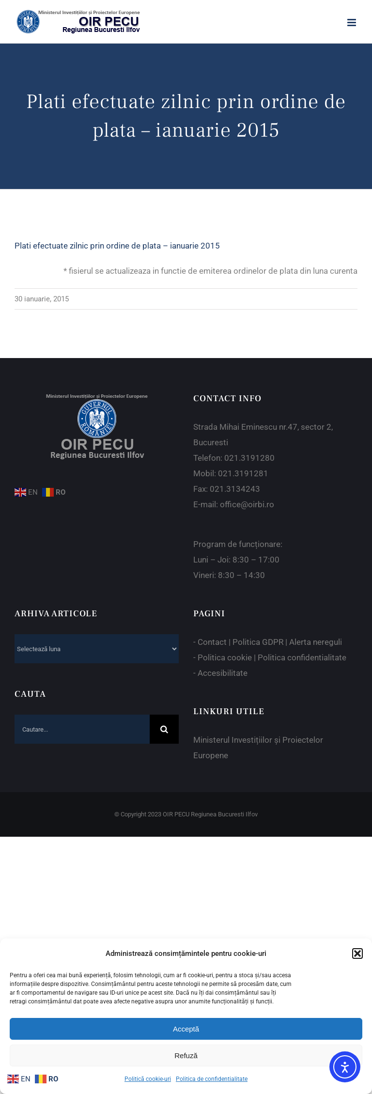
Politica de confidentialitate (212, 1079)
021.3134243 (235, 489)
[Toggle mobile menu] (352, 22)
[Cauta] (164, 729)
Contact (212, 642)
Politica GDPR (257, 642)
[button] (357, 953)
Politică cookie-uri (147, 1079)
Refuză (186, 1055)
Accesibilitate (223, 673)
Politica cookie (225, 657)
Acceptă (186, 1029)
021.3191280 (249, 458)
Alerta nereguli (315, 642)
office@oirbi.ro (247, 504)
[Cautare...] (82, 729)
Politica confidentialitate (302, 657)
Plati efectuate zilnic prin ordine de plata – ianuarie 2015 (117, 245)
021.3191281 (243, 473)
